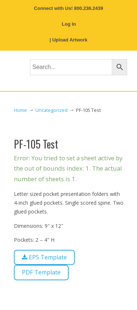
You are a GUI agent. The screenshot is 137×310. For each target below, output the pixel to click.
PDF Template (41, 272)
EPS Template (44, 257)
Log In (69, 24)
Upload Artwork (69, 40)
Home (20, 110)
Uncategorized (51, 110)
